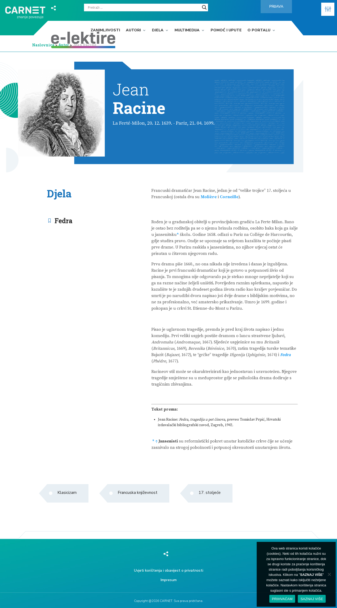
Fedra (63, 220)
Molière (209, 197)
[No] (329, 574)
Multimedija (187, 30)
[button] (327, 9)
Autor (64, 44)
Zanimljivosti (105, 30)
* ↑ (154, 441)
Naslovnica (43, 44)
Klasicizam (67, 492)
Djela (157, 30)
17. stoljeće (210, 492)
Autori (133, 30)
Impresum (169, 579)
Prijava (276, 6)
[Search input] (143, 7)
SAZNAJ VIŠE (311, 599)
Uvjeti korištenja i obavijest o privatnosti (168, 570)
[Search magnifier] (204, 7)
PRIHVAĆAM (282, 599)
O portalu (258, 30)
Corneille (229, 197)
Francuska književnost (137, 492)
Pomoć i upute (226, 30)
